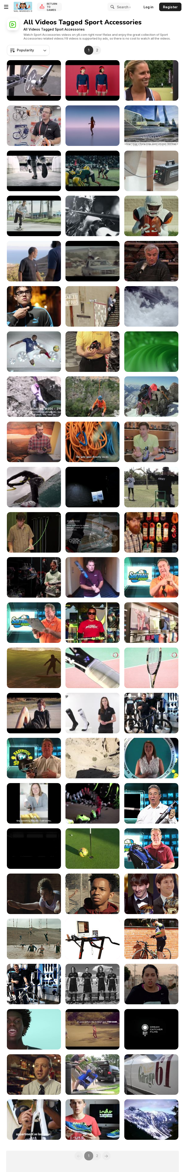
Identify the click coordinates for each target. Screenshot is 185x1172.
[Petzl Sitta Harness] (34, 125)
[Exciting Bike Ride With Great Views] (151, 1029)
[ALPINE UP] (34, 396)
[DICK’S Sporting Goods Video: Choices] (34, 894)
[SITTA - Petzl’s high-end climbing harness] (151, 396)
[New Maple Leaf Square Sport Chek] (151, 622)
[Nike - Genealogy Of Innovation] (92, 803)
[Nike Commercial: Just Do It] (92, 261)
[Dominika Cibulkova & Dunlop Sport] (151, 80)
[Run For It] (34, 306)
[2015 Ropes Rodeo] (151, 532)
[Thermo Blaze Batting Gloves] (151, 758)
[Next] (106, 1156)
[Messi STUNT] (34, 171)
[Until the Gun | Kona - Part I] (34, 1119)
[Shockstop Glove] (151, 577)
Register (170, 7)
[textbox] (28, 50)
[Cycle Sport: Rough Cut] (92, 351)
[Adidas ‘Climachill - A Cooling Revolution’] (151, 351)
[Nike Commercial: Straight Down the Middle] (92, 848)
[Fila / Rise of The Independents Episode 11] (34, 1074)
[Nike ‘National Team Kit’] (34, 351)
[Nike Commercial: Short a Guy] (92, 894)
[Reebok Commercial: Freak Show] (34, 939)
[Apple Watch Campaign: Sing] (34, 1029)
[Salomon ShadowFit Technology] (92, 306)
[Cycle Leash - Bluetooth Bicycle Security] (151, 939)
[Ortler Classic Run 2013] (151, 1074)
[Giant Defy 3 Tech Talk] (34, 984)
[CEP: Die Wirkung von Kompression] (92, 713)
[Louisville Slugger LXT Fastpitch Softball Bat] (151, 803)
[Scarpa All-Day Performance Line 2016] (151, 442)
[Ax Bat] (92, 577)
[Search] (111, 7)
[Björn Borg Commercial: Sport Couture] (92, 80)
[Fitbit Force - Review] (151, 261)
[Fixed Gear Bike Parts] (34, 80)
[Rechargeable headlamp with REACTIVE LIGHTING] (92, 487)
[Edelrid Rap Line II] (34, 532)
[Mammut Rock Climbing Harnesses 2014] (34, 577)
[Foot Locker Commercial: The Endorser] (151, 171)
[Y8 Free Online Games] (22, 7)
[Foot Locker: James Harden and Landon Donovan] (34, 261)
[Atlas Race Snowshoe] (151, 1119)
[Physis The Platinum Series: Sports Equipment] (151, 125)
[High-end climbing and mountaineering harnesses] (92, 396)
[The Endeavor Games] (151, 487)
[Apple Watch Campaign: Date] (92, 125)
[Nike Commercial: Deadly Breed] (34, 848)
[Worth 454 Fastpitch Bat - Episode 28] (92, 622)
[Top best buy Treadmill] (92, 939)
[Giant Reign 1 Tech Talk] (151, 713)
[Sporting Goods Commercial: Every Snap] (92, 171)
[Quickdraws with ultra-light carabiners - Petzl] (92, 442)
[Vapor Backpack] (151, 848)
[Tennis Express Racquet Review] (151, 668)
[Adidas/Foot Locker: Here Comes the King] (34, 216)
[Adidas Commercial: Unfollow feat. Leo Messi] (151, 894)
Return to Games (52, 7)
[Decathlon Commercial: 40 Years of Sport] (92, 1029)
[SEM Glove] (34, 803)
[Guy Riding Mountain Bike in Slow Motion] (92, 758)
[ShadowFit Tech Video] (92, 532)
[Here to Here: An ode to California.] (34, 668)
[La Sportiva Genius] (34, 442)
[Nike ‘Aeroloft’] (151, 306)
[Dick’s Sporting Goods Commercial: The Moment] (151, 216)
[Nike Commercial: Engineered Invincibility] (92, 984)
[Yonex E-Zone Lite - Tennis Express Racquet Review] (92, 668)
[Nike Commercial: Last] (151, 984)
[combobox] (28, 50)
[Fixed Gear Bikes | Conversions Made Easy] (92, 1074)
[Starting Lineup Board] (34, 622)
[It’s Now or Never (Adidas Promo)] (34, 713)
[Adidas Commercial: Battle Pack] (92, 216)
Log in (148, 7)
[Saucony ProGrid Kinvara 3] (92, 1119)
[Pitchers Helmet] (34, 758)
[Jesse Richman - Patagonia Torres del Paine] (34, 487)
